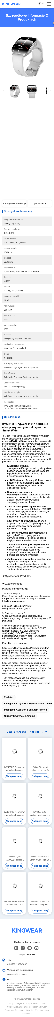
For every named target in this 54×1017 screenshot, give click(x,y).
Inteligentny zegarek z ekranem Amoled (25, 710)
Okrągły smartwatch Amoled (19, 716)
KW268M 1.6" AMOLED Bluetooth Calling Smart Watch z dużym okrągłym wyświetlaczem (40, 903)
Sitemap (36, 999)
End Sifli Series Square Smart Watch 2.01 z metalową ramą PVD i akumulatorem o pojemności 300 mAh (14, 903)
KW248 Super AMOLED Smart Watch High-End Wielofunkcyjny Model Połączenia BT (39, 858)
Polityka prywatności (23, 999)
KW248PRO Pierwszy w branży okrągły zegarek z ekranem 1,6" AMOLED (14, 769)
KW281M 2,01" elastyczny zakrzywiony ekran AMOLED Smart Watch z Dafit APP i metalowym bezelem (40, 814)
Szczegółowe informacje (14, 203)
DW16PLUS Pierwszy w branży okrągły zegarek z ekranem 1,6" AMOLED (14, 814)
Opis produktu (39, 203)
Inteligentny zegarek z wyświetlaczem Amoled (29, 703)
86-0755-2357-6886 (17, 964)
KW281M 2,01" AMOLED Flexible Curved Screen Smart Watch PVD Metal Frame (14, 858)
